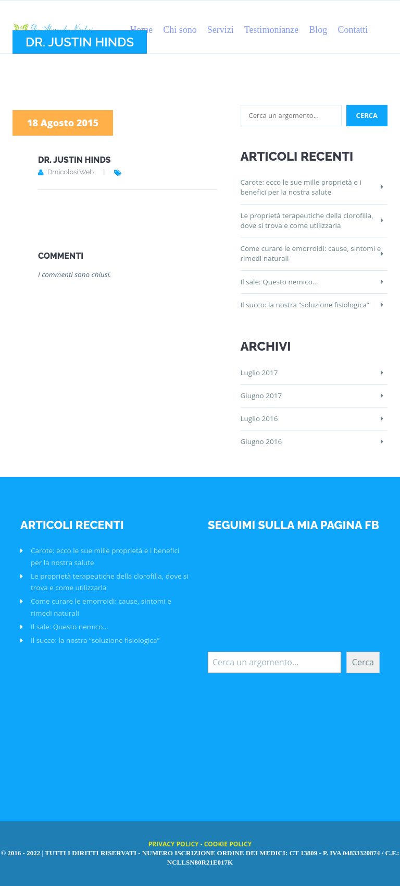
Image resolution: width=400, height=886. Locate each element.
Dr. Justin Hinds (74, 160)
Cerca (363, 662)
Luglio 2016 (259, 418)
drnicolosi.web (70, 172)
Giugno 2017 (261, 395)
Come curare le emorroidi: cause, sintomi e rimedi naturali (311, 253)
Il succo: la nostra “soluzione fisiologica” (305, 304)
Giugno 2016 (261, 441)
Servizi (220, 30)
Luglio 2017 (259, 372)
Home (141, 30)
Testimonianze (271, 30)
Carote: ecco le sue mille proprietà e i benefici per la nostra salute (301, 187)
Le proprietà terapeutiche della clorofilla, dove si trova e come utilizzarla (307, 220)
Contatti (353, 30)
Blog (318, 30)
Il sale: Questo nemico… (279, 281)
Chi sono (180, 30)
